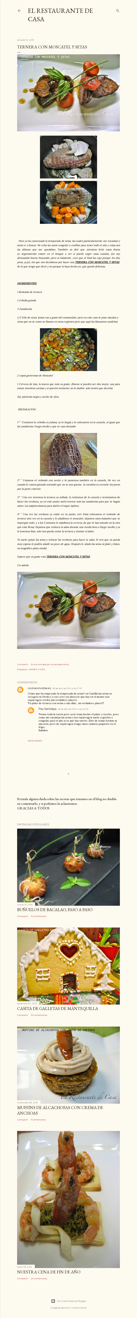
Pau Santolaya (47, 708)
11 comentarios (38, 1119)
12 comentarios (38, 916)
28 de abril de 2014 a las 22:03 (73, 709)
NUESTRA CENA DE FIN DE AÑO (48, 1272)
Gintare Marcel (78, 1307)
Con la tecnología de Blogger (68, 1301)
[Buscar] (118, 9)
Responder (35, 740)
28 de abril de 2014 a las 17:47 (67, 688)
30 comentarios (39, 1015)
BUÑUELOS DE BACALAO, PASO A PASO (55, 909)
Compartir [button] (22, 664)
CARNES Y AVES (36, 669)
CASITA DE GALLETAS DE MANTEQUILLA (57, 1008)
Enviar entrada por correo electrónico (50, 664)
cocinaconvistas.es (39, 688)
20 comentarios (39, 1278)
